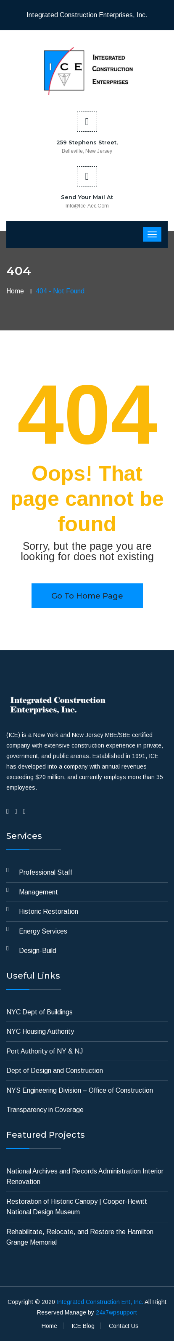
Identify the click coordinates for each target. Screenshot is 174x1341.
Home (15, 291)
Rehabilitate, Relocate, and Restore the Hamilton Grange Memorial (79, 1237)
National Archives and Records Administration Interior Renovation (84, 1177)
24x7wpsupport (116, 1312)
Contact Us (124, 1325)
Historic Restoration (48, 911)
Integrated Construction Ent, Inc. (100, 1301)
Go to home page (87, 596)
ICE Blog (83, 1325)
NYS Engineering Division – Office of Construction (79, 1090)
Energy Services (43, 931)
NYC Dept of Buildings (39, 1012)
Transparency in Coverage (45, 1109)
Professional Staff (45, 872)
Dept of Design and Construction (54, 1070)
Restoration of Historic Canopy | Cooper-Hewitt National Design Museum (76, 1207)
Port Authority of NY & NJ (44, 1051)
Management (38, 892)
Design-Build (37, 950)
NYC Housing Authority (40, 1031)
